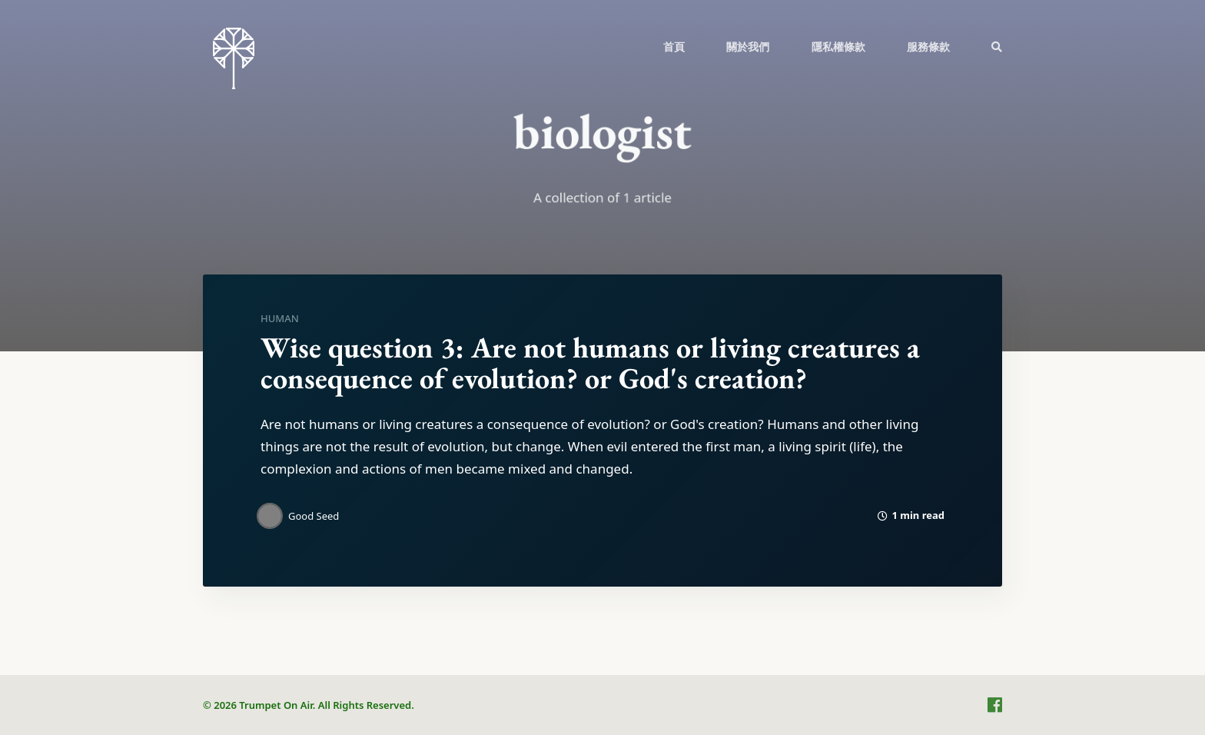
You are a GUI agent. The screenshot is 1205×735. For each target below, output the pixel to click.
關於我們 (747, 46)
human (280, 318)
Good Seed (313, 516)
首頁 (674, 46)
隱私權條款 (838, 46)
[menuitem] (674, 46)
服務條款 (928, 46)
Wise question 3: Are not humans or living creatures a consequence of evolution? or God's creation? (590, 362)
